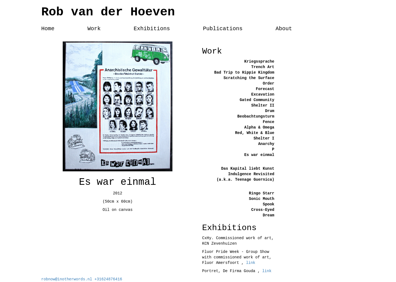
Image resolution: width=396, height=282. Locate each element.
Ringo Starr (261, 193)
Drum (269, 111)
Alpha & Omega (259, 127)
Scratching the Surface (249, 78)
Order (268, 83)
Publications (223, 29)
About (284, 29)
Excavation (262, 94)
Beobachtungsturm (255, 116)
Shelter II (262, 105)
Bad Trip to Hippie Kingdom (244, 72)
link (250, 263)
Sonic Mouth (261, 199)
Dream (268, 215)
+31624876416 (108, 279)
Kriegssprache (259, 61)
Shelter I (264, 138)
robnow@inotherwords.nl (67, 279)
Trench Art (262, 67)
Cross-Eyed (262, 210)
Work (94, 29)
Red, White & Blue (254, 133)
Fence (268, 122)
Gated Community (257, 100)
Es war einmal (259, 155)
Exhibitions (152, 29)
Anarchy (266, 144)
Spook (268, 204)
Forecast (265, 89)
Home (47, 29)
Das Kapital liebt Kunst (247, 168)
